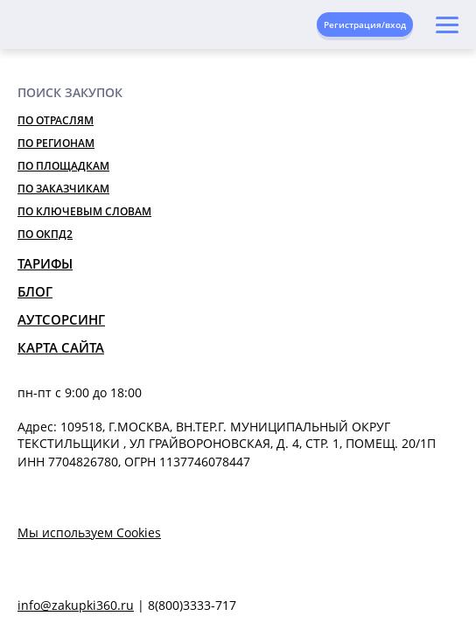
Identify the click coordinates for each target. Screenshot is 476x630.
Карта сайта (61, 347)
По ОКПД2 (45, 234)
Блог (35, 291)
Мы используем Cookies (89, 532)
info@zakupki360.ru (76, 605)
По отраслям (56, 120)
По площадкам (63, 165)
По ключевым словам (84, 211)
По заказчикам (63, 188)
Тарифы (45, 263)
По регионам (56, 143)
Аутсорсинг (61, 319)
